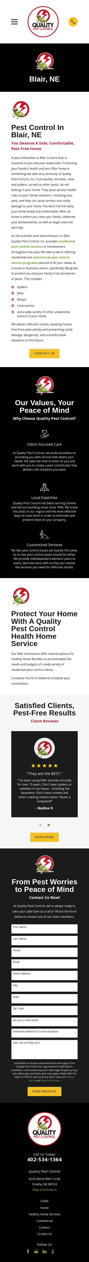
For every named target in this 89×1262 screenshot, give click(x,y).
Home (44, 1208)
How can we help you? (26, 1042)
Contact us (44, 353)
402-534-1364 (44, 1159)
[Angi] (61, 1251)
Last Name (19, 938)
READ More (44, 837)
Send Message (44, 1091)
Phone (17, 950)
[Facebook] (28, 1251)
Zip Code (18, 1008)
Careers (44, 1227)
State (16, 997)
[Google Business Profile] (36, 1251)
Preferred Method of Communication (35, 1031)
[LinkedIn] (44, 1251)
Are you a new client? (25, 1020)
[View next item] (49, 825)
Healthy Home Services (44, 1214)
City (15, 985)
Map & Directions (44, 1190)
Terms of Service (50, 1080)
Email (16, 962)
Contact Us (44, 1234)
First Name (19, 927)
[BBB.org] (53, 1251)
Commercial (44, 1221)
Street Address (22, 973)
